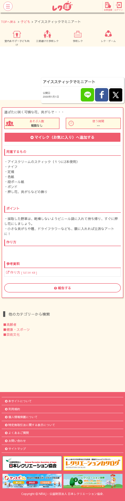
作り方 (21, 272)
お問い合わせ (15, 441)
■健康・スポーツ (16, 329)
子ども (25, 21)
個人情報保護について (21, 417)
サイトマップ (15, 449)
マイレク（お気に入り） (62, 137)
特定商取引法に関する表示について (30, 425)
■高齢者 (9, 324)
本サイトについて (18, 401)
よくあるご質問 (17, 433)
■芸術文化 (11, 334)
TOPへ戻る (8, 22)
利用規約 (12, 409)
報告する (62, 288)
